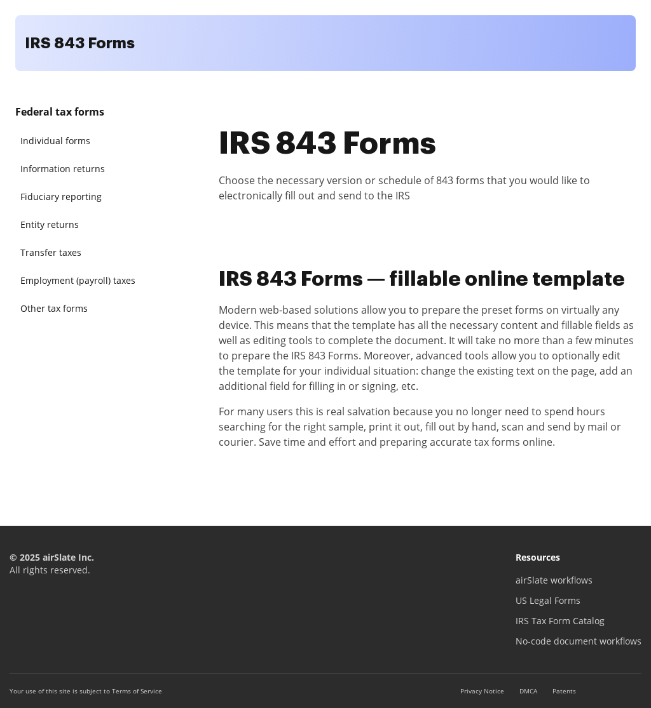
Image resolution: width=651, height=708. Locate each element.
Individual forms (55, 141)
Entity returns (49, 224)
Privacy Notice (482, 690)
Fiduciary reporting (61, 196)
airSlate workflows (554, 580)
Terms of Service (137, 690)
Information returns (62, 169)
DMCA (528, 690)
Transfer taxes (50, 252)
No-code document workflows (578, 641)
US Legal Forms (548, 600)
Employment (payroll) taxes (77, 280)
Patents (564, 690)
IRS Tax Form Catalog (560, 621)
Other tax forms (54, 308)
